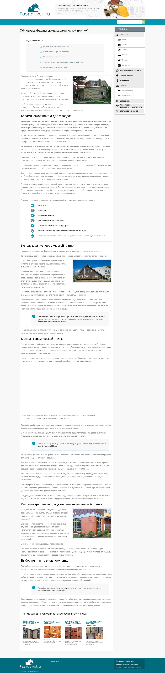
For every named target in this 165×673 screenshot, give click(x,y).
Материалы (124, 35)
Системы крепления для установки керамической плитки (63, 62)
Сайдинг (123, 85)
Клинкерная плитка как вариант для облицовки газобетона (94, 623)
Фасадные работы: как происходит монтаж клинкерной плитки (73, 623)
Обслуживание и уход (129, 111)
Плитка (124, 55)
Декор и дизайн (126, 75)
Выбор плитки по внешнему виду (55, 67)
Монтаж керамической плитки (54, 57)
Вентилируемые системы (130, 70)
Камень (124, 45)
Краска (124, 50)
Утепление (124, 80)
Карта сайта (55, 661)
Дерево (124, 39)
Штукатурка (126, 65)
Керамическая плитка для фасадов (56, 47)
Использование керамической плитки (56, 52)
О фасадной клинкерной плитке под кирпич (52, 622)
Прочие (124, 60)
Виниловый (126, 95)
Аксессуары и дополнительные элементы (131, 106)
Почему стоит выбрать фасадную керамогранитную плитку (31, 623)
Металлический (127, 90)
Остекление (125, 101)
